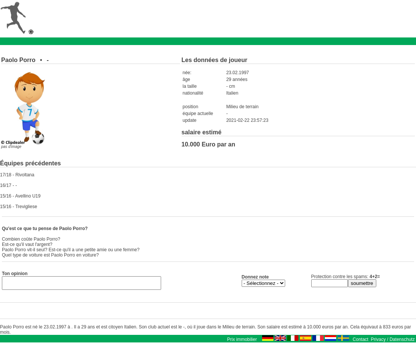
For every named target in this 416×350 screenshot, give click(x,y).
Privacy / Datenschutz (393, 341)
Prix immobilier (242, 341)
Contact (360, 341)
